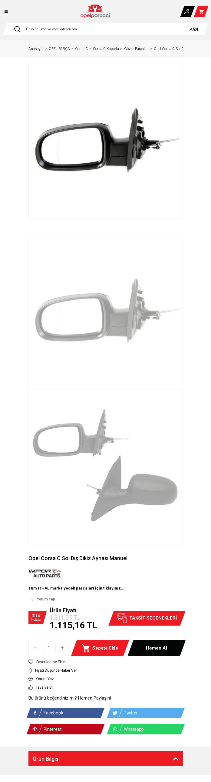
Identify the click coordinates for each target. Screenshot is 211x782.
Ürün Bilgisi (46, 759)
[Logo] (95, 11)
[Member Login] (187, 11)
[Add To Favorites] (105, 662)
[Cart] (201, 11)
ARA (194, 29)
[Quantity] (48, 648)
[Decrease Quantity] (35, 648)
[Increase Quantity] (62, 648)
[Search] (105, 29)
